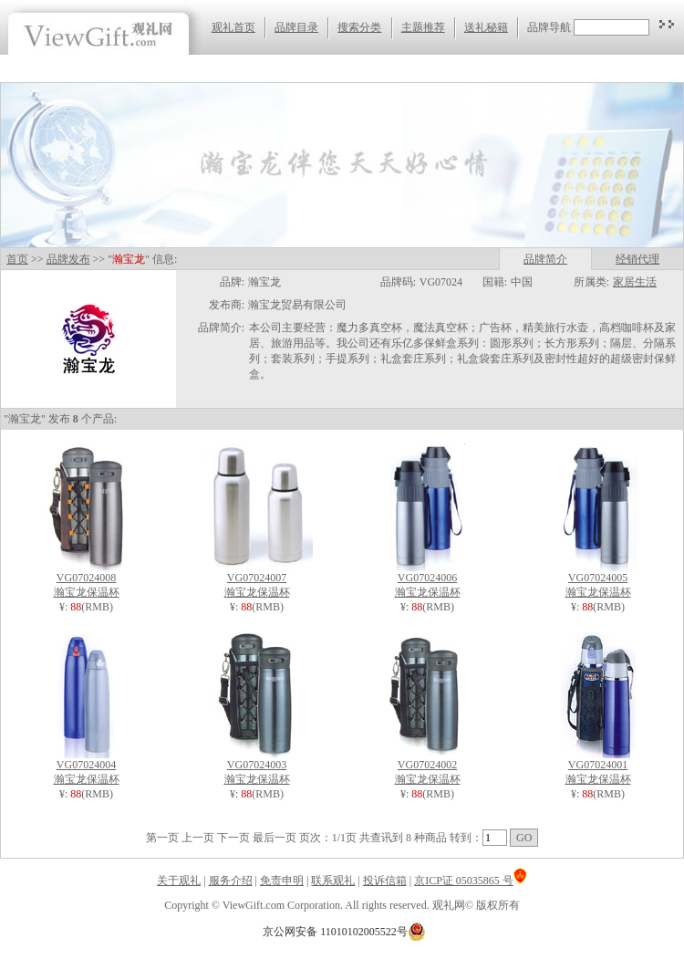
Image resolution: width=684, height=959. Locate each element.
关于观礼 (179, 880)
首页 (17, 259)
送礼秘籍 (486, 27)
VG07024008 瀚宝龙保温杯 (87, 580)
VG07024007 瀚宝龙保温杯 (257, 580)
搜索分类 (359, 27)
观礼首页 (233, 27)
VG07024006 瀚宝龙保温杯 (427, 580)
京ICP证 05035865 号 (470, 880)
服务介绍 (231, 880)
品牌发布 (68, 259)
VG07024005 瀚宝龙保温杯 (598, 580)
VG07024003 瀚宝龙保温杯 (257, 767)
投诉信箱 (385, 880)
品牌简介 (545, 259)
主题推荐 (423, 27)
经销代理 (637, 259)
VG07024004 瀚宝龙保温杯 (86, 767)
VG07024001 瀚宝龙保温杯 (598, 767)
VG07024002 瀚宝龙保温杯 (428, 767)
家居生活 (635, 282)
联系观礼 (333, 880)
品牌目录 (296, 27)
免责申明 (282, 880)
